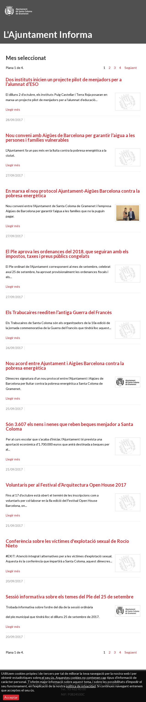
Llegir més (13, 109)
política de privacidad (81, 686)
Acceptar (11, 697)
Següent (130, 68)
